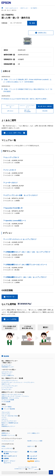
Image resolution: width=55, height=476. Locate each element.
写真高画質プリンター (8, 366)
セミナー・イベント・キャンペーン (10, 462)
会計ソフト (5, 424)
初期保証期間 (9, 64)
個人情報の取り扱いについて (21, 469)
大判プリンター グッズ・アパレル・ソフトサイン (15, 396)
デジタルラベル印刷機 (8, 399)
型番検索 (4, 23)
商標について (30, 468)
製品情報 (6, 356)
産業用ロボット (6, 433)
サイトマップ (20, 467)
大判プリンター (6, 384)
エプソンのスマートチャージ (10, 380)
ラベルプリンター (6, 389)
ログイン (33, 461)
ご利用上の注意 (34, 467)
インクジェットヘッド (8, 440)
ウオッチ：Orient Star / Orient (10, 415)
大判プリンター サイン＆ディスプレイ (12, 394)
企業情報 (6, 458)
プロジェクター (6, 412)
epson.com (37, 469)
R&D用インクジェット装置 (34, 440)
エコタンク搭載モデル (8, 375)
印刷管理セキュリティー (8, 426)
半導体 (3, 446)
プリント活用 (33, 452)
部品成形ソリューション (8, 435)
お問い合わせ (33, 458)
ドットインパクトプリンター (10, 386)
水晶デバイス (31, 446)
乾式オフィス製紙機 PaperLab (10, 422)
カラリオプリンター (7, 372)
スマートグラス (6, 414)
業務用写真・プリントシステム (10, 398)
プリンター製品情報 (9, 408)
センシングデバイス (7, 448)
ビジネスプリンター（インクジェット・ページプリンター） (18, 382)
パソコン (4, 417)
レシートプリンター (7, 387)
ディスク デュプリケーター (9, 421)
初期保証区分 (9, 59)
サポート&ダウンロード (10, 456)
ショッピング (33, 456)
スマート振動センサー (33, 433)
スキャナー (5, 419)
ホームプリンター (6, 365)
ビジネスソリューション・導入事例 (11, 452)
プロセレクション (6, 373)
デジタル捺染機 (6, 401)
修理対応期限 (9, 54)
